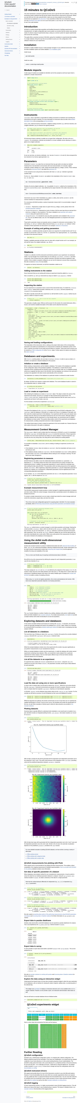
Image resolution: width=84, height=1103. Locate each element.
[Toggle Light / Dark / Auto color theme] (74, 2)
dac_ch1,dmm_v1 (49, 1019)
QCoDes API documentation (11, 48)
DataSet (7, 32)
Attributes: (32, 971)
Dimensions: (31, 960)
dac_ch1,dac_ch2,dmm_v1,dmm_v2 (49, 1017)
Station (8, 28)
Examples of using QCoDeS (11, 18)
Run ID (29, 1014)
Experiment (35, 1014)
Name (42, 1014)
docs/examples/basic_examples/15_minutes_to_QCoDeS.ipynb (51, 2)
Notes (61, 1014)
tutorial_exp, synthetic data (35, 1017)
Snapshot (66, 1014)
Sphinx (29, 1101)
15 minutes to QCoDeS (10, 16)
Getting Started (8, 14)
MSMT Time (56, 1014)
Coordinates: (31, 962)
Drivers (7, 37)
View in (43, 4)
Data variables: (32, 967)
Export (74, 1014)
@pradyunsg (35, 1101)
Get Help (7, 55)
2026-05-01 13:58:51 (56, 1017)
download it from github (35, 20)
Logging (7, 41)
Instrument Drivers (9, 50)
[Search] (12, 10)
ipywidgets (37, 988)
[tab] (32, 1008)
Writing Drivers (9, 39)
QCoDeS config (10, 25)
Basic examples (9, 21)
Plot (71, 1014)
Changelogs (7, 53)
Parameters (8, 30)
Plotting (7, 34)
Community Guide (9, 44)
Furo (40, 1101)
